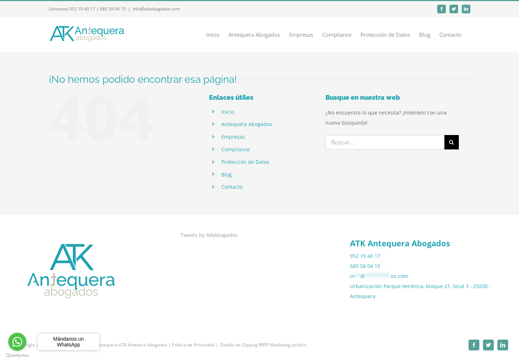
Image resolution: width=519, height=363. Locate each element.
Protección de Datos (245, 161)
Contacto (232, 186)
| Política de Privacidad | (193, 345)
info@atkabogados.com (156, 9)
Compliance (235, 149)
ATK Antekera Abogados (143, 345)
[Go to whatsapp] (17, 342)
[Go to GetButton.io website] (17, 355)
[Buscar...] (384, 142)
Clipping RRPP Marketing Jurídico (273, 345)
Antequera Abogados (246, 124)
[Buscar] (451, 142)
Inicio (227, 111)
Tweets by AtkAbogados (209, 235)
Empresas (233, 136)
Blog (226, 174)
